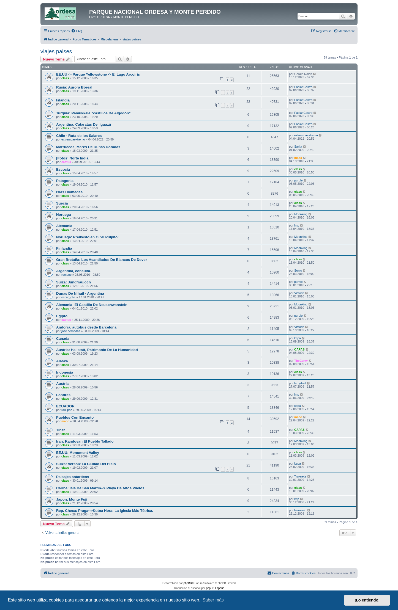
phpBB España (215, 588)
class (65, 78)
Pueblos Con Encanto (75, 417)
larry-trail (300, 383)
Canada (62, 338)
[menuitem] (76, 31)
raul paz (66, 410)
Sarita (298, 146)
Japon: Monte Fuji (71, 499)
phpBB (188, 583)
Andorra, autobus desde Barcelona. (87, 327)
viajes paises (56, 51)
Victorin (299, 293)
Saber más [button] (213, 600)
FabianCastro (303, 87)
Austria (62, 384)
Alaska (62, 361)
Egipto (61, 316)
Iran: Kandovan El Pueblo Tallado (85, 441)
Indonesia (64, 372)
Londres (63, 395)
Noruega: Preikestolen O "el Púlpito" (87, 237)
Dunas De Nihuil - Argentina (80, 293)
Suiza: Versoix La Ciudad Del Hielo (86, 464)
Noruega (63, 214)
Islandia (63, 100)
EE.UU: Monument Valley (77, 453)
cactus (66, 162)
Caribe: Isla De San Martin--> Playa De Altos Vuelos (100, 488)
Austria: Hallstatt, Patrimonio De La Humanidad (97, 350)
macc (298, 157)
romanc (66, 274)
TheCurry (301, 360)
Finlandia (64, 248)
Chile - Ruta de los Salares (79, 136)
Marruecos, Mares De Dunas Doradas (88, 147)
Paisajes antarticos (72, 477)
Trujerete (300, 476)
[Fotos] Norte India (72, 158)
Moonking (300, 214)
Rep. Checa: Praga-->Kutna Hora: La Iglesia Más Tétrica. (104, 511)
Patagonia (64, 181)
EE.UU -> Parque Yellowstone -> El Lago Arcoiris (98, 74)
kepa (297, 338)
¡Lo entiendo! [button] (367, 600)
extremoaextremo (73, 139)
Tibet (60, 430)
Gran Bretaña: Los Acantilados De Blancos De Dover (101, 260)
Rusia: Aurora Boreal (74, 87)
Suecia (62, 203)
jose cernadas (70, 331)
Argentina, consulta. (73, 271)
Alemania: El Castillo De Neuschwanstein (91, 305)
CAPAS (299, 349)
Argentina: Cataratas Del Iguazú (83, 124)
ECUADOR (65, 406)
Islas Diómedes (69, 192)
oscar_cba (68, 297)
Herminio (300, 510)
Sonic (298, 270)
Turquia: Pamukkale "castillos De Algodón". (94, 113)
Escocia (63, 169)
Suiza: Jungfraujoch (73, 282)
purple (298, 180)
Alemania (64, 226)
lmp (296, 225)
